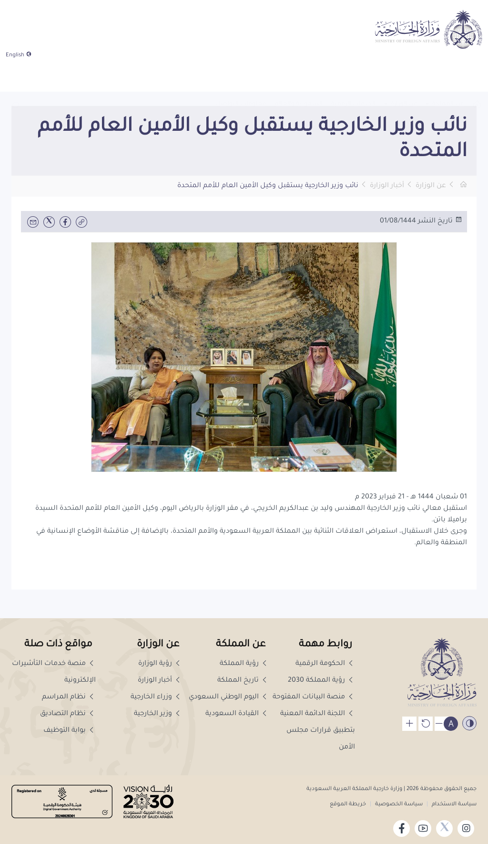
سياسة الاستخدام (453, 805)
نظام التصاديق (68, 714)
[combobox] (34, 77)
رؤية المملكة (244, 664)
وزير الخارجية (158, 714)
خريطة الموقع (348, 805)
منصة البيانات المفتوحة (314, 697)
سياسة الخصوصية (399, 805)
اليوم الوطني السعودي (229, 697)
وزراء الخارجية (156, 697)
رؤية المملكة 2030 (321, 681)
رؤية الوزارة (160, 664)
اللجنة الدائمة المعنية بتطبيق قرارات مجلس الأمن (317, 730)
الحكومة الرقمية (325, 664)
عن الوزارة (431, 186)
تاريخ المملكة (243, 681)
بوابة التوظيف (69, 731)
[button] (15, 77)
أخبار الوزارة (387, 186)
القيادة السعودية (237, 714)
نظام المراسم (69, 697)
